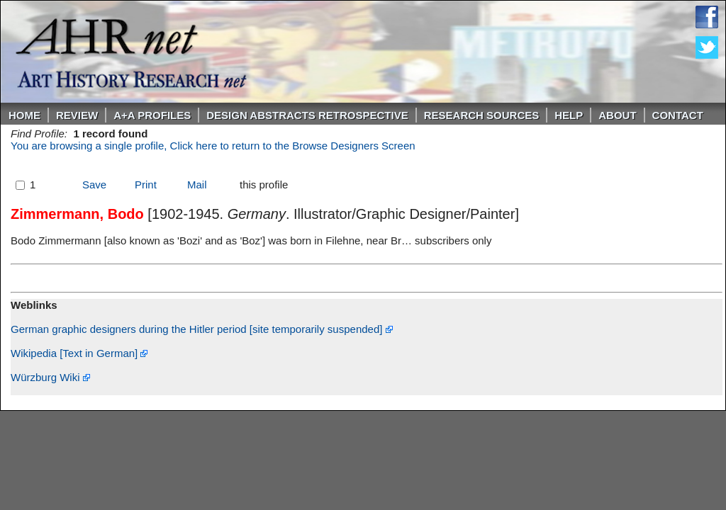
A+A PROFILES (152, 115)
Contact (677, 115)
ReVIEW (77, 115)
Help (568, 115)
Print (146, 184)
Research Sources (482, 115)
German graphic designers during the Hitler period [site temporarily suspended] (202, 329)
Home (24, 115)
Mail (197, 184)
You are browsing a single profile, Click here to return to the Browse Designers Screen (213, 146)
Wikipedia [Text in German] (79, 353)
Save (94, 184)
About (617, 115)
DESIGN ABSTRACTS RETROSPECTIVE (307, 115)
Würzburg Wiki (50, 377)
